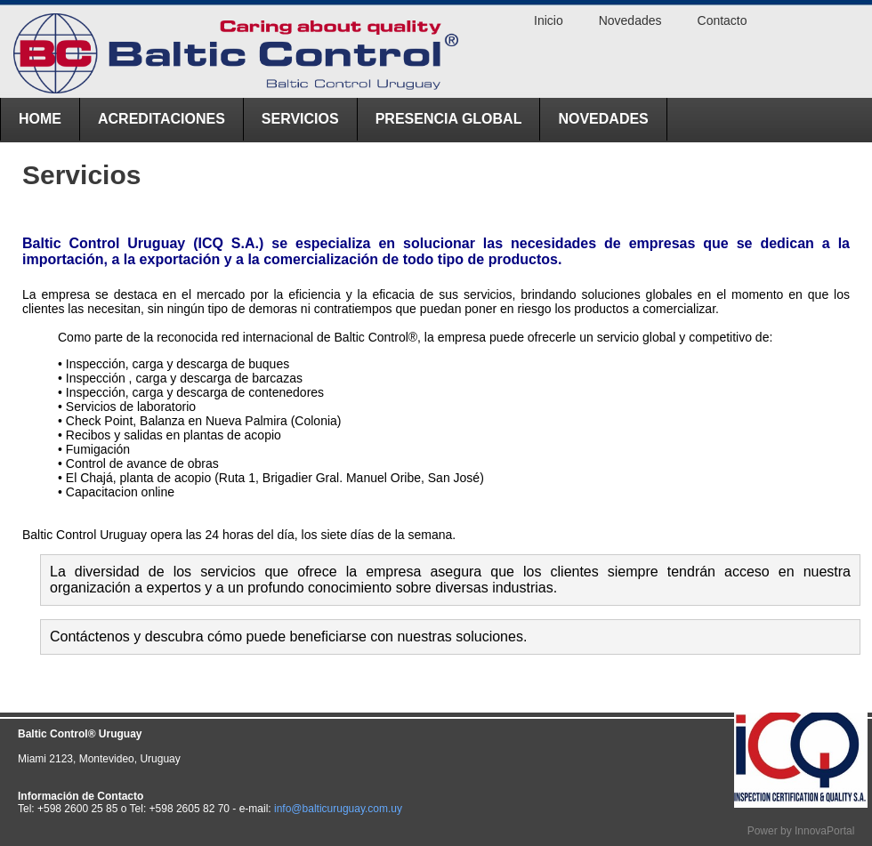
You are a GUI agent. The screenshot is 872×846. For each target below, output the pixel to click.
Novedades (603, 118)
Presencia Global (448, 118)
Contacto (722, 20)
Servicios (300, 118)
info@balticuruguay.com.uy (338, 808)
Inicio (548, 20)
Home (40, 118)
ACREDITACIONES (161, 118)
